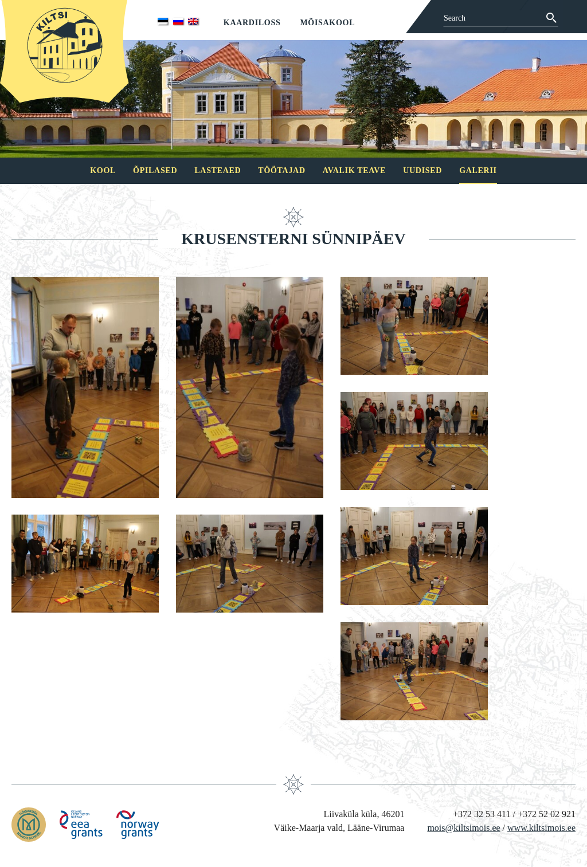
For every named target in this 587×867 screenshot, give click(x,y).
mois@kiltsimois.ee (463, 828)
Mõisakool (327, 22)
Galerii (478, 170)
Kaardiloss (252, 22)
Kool (103, 170)
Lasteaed (217, 170)
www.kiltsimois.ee (541, 828)
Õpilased (155, 170)
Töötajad (281, 170)
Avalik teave (354, 170)
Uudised (422, 170)
